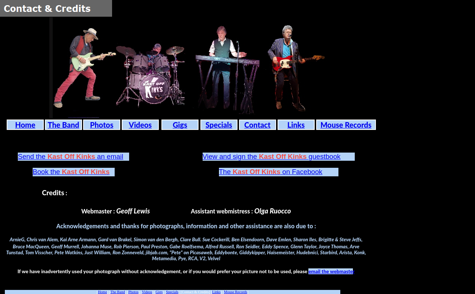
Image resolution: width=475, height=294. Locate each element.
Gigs (159, 292)
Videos (147, 292)
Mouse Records (236, 292)
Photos (133, 292)
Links (216, 292)
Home (102, 292)
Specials (172, 292)
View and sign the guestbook (272, 156)
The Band (118, 292)
